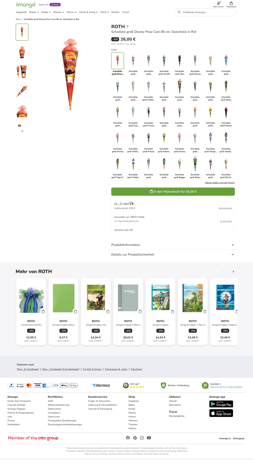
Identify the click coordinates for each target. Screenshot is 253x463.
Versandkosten (225, 211)
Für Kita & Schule (92, 372)
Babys (131, 408)
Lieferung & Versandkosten (102, 408)
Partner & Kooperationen (20, 416)
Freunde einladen (16, 408)
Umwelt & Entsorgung (100, 412)
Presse (11, 424)
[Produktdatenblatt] (31, 315)
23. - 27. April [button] (121, 206)
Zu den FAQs (226, 224)
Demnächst (175, 408)
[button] (232, 5)
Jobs (9, 420)
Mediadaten (13, 428)
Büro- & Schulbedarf (28, 372)
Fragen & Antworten (99, 404)
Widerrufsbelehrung (58, 408)
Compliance (54, 416)
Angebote (133, 404)
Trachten (132, 428)
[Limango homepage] (25, 5)
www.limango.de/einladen (176, 454)
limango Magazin (16, 412)
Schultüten (136, 372)
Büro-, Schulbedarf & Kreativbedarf (60, 372)
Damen (132, 416)
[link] (133, 67)
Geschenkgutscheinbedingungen (65, 428)
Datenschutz (54, 412)
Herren (132, 420)
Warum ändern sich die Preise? (220, 186)
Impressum (54, 420)
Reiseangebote (176, 419)
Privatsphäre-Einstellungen (62, 424)
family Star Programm (19, 404)
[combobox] (205, 15)
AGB (50, 404)
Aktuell (173, 404)
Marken (132, 432)
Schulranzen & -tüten (116, 372)
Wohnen (132, 424)
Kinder (131, 412)
